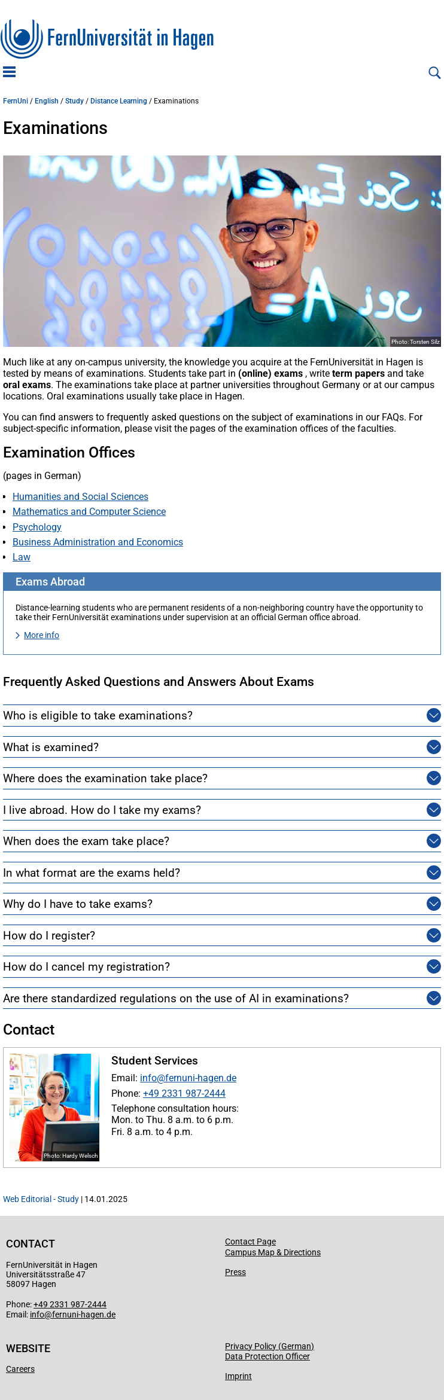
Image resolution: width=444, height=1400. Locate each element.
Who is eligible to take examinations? (98, 715)
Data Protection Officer (267, 1356)
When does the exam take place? (86, 841)
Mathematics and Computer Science (89, 511)
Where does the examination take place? (105, 778)
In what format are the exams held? (91, 873)
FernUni (15, 101)
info (148, 1078)
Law (22, 557)
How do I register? (49, 936)
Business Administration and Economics (98, 542)
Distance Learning (118, 101)
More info (41, 635)
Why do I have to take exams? (78, 904)
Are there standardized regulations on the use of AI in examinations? (176, 998)
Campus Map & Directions (273, 1252)
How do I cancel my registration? (86, 967)
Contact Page (250, 1241)
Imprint (238, 1376)
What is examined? (51, 747)
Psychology (37, 527)
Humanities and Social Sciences (80, 496)
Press (235, 1272)
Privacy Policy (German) (269, 1346)
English (47, 101)
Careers (20, 1369)
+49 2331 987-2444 (184, 1093)
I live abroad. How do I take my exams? (102, 810)
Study (74, 101)
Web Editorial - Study (41, 1199)
